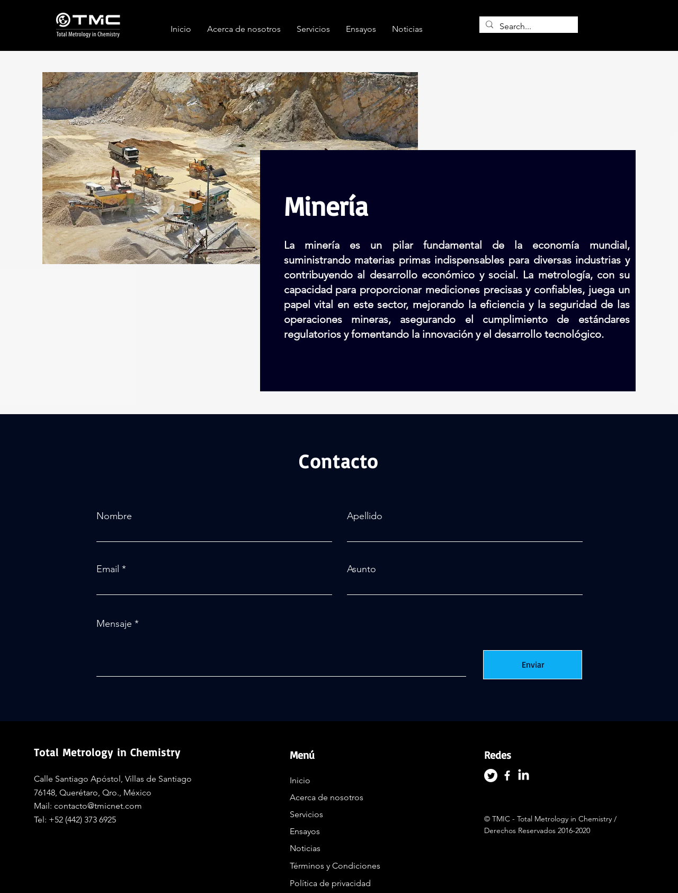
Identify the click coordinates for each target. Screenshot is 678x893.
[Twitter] (490, 775)
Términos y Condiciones (335, 866)
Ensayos (305, 831)
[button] (313, 29)
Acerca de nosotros (326, 797)
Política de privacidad (330, 883)
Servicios (306, 814)
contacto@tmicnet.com (98, 806)
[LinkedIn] (523, 775)
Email (107, 569)
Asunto (361, 569)
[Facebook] (507, 775)
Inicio (300, 780)
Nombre (114, 516)
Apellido (364, 516)
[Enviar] (532, 664)
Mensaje (114, 623)
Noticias (305, 848)
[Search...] (527, 26)
